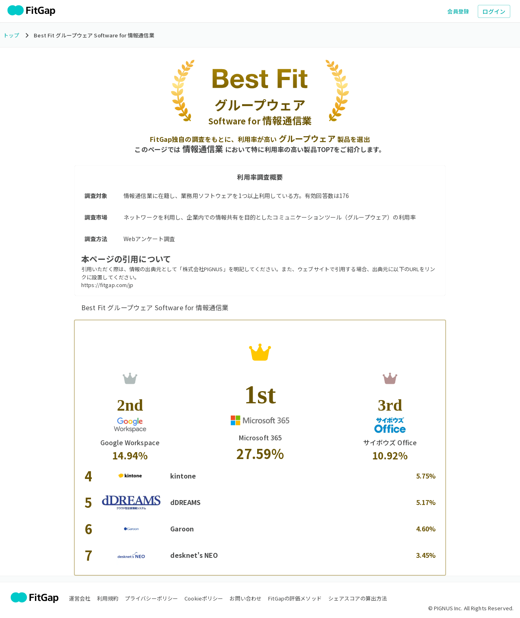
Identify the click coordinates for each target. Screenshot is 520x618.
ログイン (494, 11)
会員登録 (458, 11)
